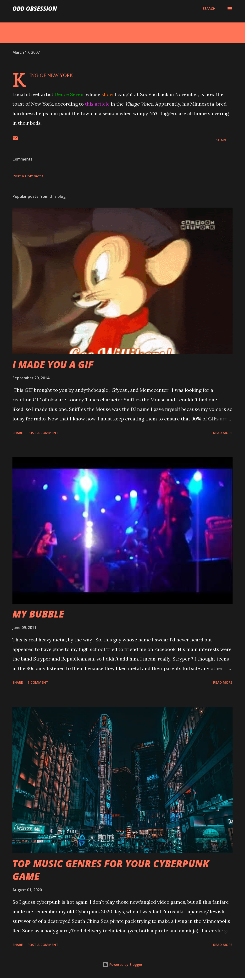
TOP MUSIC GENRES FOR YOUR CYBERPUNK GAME (110, 870)
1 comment (38, 682)
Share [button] (221, 140)
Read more (223, 432)
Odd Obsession (34, 8)
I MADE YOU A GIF (53, 364)
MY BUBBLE (38, 613)
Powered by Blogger (122, 964)
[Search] (209, 8)
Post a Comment (27, 175)
